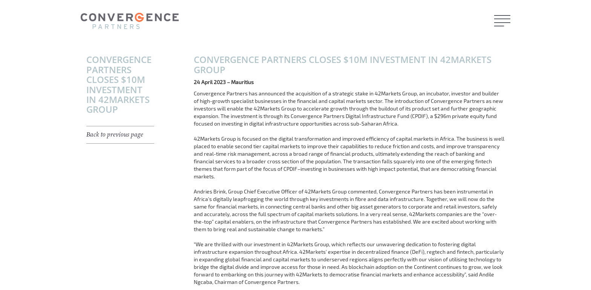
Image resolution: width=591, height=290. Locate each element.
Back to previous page (114, 134)
